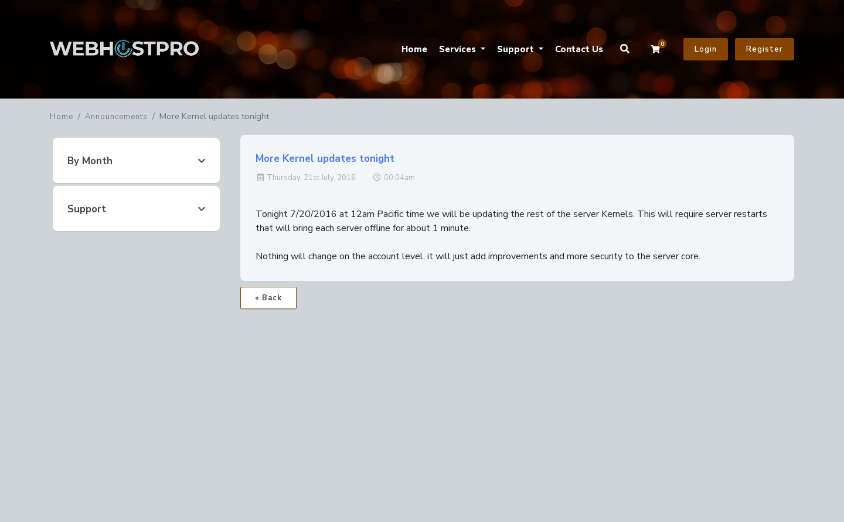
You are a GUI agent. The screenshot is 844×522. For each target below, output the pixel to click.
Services (458, 49)
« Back (268, 298)
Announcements (116, 116)
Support (516, 49)
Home (414, 49)
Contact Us (579, 49)
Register (764, 49)
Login (706, 49)
